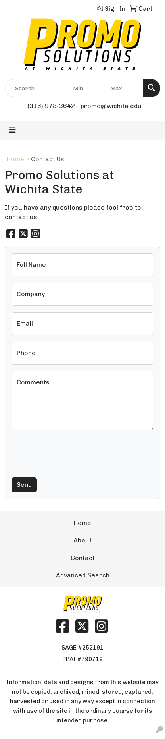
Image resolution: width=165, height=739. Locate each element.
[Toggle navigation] (12, 129)
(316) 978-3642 (51, 106)
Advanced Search (82, 575)
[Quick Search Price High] (125, 88)
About (82, 540)
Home (15, 159)
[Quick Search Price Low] (87, 88)
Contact (83, 557)
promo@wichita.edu (111, 106)
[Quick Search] (37, 88)
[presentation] (72, 452)
